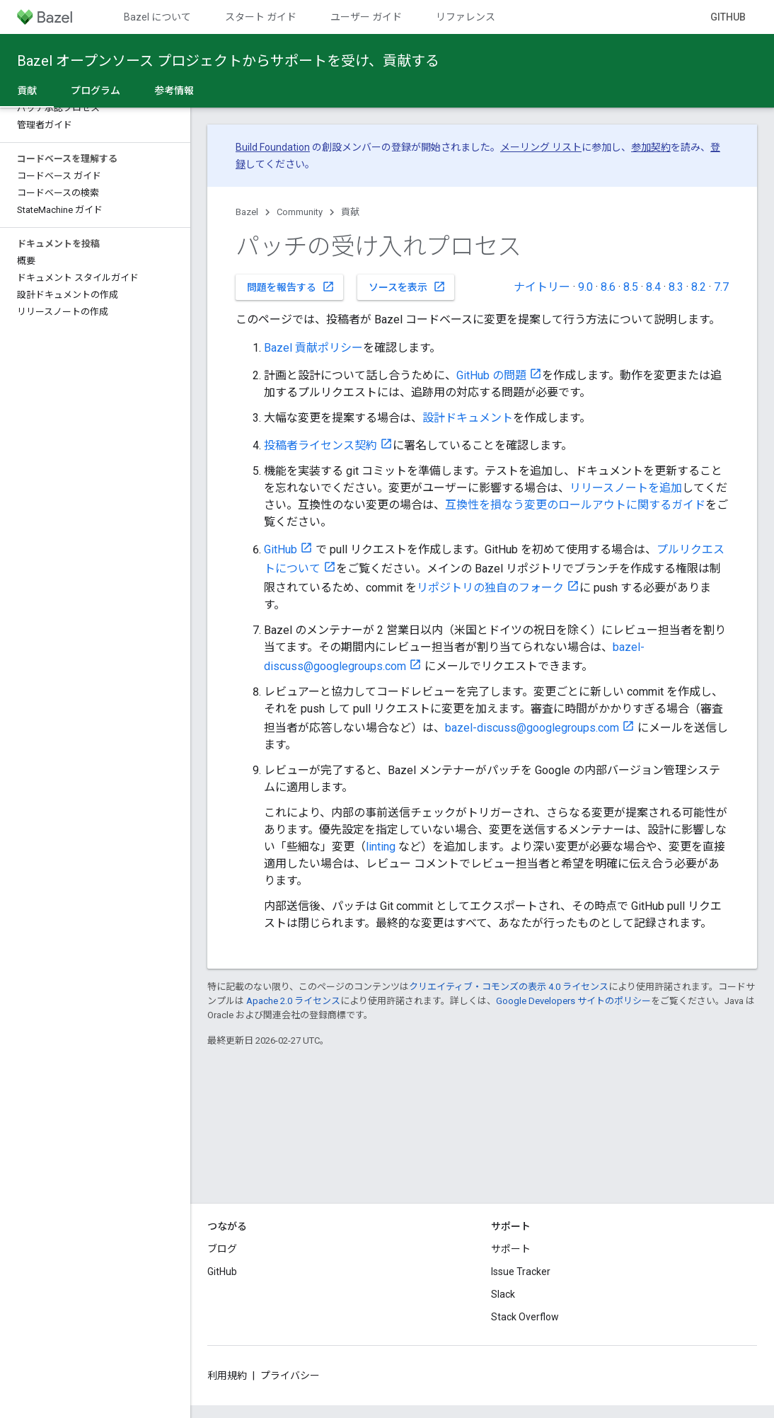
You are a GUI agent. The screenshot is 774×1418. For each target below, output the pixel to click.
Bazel (247, 212)
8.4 (653, 287)
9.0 (585, 287)
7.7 (721, 287)
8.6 (608, 287)
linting (380, 846)
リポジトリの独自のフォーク (490, 587)
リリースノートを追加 (626, 488)
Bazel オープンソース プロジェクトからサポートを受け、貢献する (228, 60)
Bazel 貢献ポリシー (313, 347)
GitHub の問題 (491, 375)
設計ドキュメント (467, 418)
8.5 (630, 287)
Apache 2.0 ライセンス (293, 1001)
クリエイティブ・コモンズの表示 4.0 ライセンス (508, 986)
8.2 (698, 287)
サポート (511, 1249)
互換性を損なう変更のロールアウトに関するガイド (575, 505)
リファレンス (465, 17)
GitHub (728, 17)
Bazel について (157, 17)
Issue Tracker (520, 1271)
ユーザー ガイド (366, 17)
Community (300, 212)
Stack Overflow (525, 1316)
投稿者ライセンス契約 (320, 445)
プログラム (95, 90)
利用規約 (227, 1375)
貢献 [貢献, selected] (27, 90)
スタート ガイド (260, 17)
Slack (503, 1294)
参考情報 (174, 90)
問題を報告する (291, 286)
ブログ (222, 1249)
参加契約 (651, 147)
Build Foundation (273, 147)
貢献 (350, 212)
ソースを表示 (407, 286)
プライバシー (290, 1375)
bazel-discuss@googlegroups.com (532, 727)
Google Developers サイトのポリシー (573, 1001)
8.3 (676, 287)
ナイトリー (542, 287)
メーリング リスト (541, 147)
